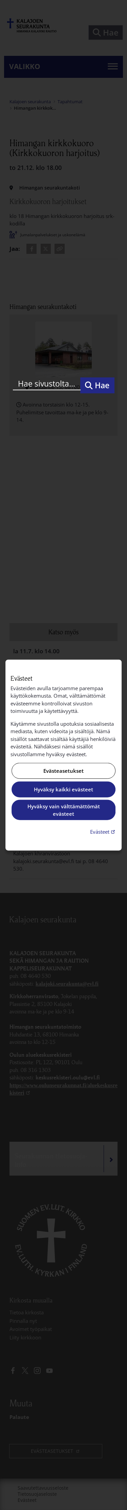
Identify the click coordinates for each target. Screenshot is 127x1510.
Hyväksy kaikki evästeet (63, 789)
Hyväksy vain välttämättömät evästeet (63, 810)
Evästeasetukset (63, 770)
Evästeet (103, 831)
